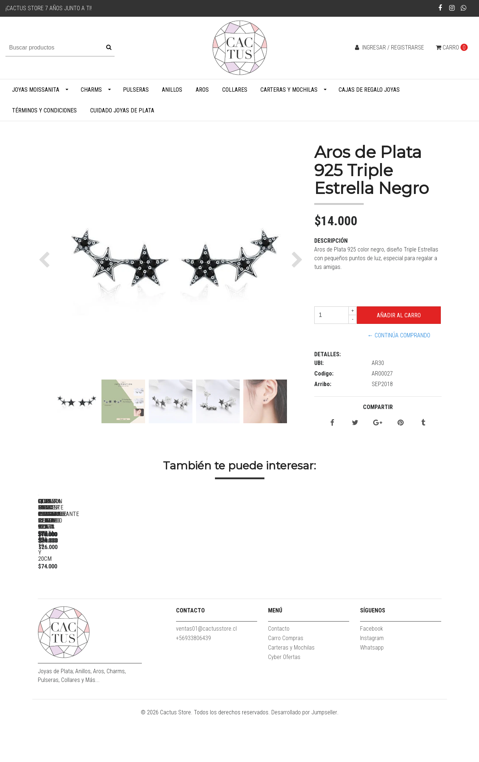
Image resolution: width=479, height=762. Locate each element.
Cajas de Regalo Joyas (369, 89)
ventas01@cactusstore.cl (206, 673)
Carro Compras (285, 683)
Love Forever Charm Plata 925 (190, 597)
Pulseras (136, 89)
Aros (202, 89)
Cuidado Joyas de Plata (122, 110)
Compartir (378, 407)
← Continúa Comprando (398, 335)
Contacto (279, 673)
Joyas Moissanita (35, 89)
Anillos (172, 89)
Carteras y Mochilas (289, 89)
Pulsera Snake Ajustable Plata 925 (394, 597)
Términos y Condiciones (44, 110)
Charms (91, 89)
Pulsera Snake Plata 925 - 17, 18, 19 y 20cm (292, 600)
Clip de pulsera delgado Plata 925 (88, 597)
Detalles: (327, 354)
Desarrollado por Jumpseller (304, 757)
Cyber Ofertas (284, 702)
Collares (234, 89)
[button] (46, 259)
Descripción (331, 240)
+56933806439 (193, 683)
